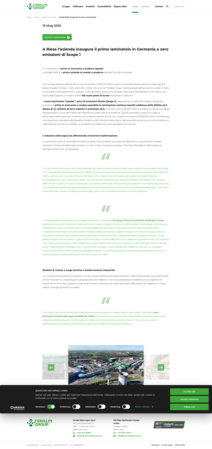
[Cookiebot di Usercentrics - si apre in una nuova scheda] (17, 444)
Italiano (178, 6)
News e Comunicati (49, 17)
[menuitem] (178, 6)
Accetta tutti (189, 427)
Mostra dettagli (142, 442)
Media (36, 17)
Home (29, 17)
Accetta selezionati (189, 435)
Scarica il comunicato (55, 37)
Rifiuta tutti (189, 442)
